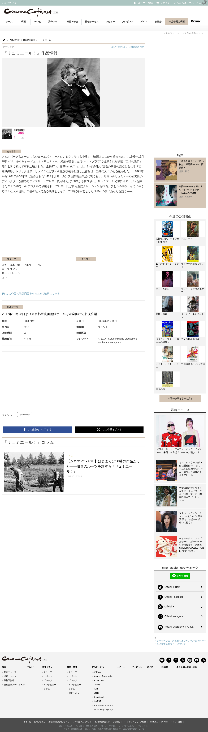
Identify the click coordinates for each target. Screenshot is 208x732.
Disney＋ (97, 684)
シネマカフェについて (82, 722)
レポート (48, 676)
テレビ (37, 21)
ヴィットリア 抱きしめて (192, 290)
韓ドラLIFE (74, 693)
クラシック (25, 414)
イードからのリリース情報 (134, 722)
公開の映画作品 (127, 47)
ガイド (143, 21)
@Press (164, 722)
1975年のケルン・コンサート (167, 265)
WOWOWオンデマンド (104, 709)
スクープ (48, 672)
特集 (195, 667)
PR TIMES (153, 722)
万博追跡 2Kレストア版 (193, 364)
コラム (47, 689)
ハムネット (186, 238)
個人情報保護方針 (102, 722)
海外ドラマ (54, 21)
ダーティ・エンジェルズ (192, 315)
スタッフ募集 (176, 722)
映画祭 (158, 21)
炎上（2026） (163, 289)
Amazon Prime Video (103, 676)
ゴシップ (48, 680)
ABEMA (97, 672)
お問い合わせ (40, 722)
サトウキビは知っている (192, 265)
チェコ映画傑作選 (190, 339)
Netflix (96, 693)
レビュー (110, 21)
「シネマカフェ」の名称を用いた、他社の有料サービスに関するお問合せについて (180, 642)
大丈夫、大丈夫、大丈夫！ (167, 366)
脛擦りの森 (161, 314)
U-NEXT (97, 701)
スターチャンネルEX (103, 705)
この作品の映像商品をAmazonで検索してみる (33, 293)
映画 (23, 21)
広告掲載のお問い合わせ (59, 722)
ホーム (9, 21)
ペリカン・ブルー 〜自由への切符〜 (167, 341)
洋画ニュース (10, 676)
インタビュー (50, 684)
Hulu (95, 689)
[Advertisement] (43, 229)
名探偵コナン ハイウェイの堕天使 (167, 240)
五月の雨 (160, 389)
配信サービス (92, 21)
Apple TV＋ (98, 680)
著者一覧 (27, 722)
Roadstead (98, 697)
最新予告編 (9, 680)
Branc (196, 21)
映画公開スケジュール (14, 684)
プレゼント (127, 21)
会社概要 (116, 722)
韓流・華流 (72, 21)
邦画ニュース (10, 672)
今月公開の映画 (177, 21)
